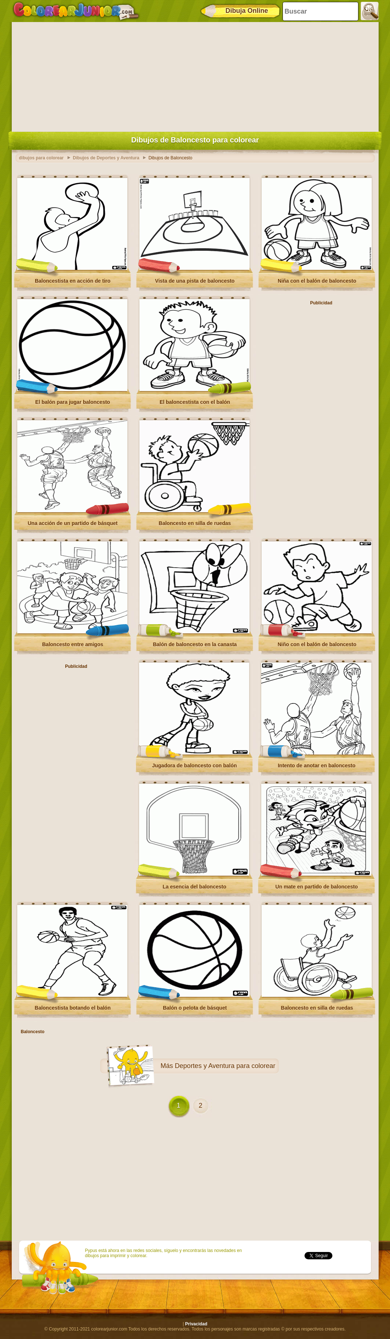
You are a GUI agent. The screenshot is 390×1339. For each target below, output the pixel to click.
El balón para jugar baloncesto (72, 402)
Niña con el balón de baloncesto (317, 281)
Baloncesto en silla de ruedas (195, 523)
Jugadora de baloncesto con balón (194, 765)
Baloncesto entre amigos (72, 644)
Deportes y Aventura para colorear (225, 1066)
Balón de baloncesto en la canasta (195, 644)
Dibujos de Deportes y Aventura (106, 157)
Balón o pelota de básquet (195, 1008)
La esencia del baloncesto (194, 887)
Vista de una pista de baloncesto (195, 281)
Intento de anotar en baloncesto (317, 765)
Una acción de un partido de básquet (72, 523)
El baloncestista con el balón (195, 402)
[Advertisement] (195, 75)
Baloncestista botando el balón (73, 1008)
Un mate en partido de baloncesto (317, 887)
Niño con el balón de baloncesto (317, 644)
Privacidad (196, 1324)
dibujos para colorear (41, 157)
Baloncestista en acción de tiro (72, 281)
